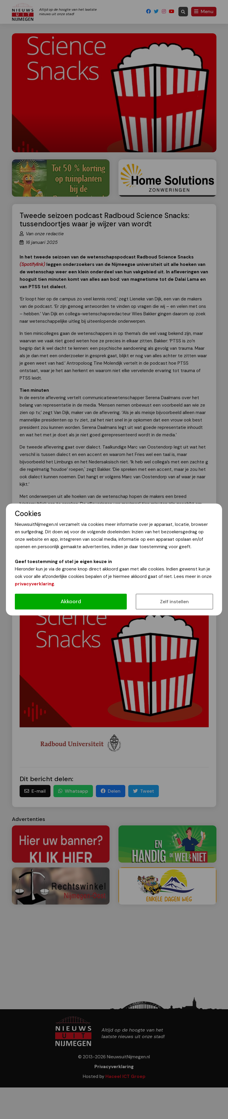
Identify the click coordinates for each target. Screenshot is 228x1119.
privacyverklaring (34, 584)
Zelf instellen (174, 601)
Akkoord (71, 601)
